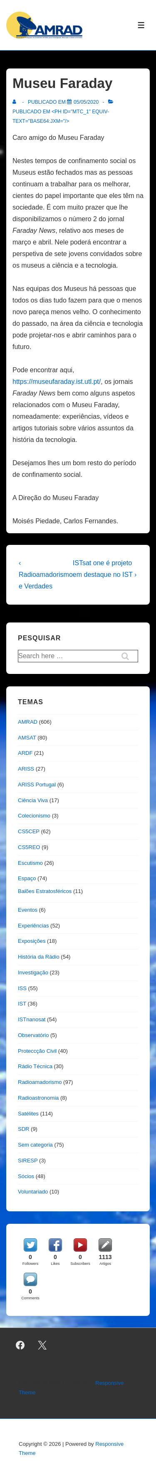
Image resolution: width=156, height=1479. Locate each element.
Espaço (27, 878)
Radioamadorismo (40, 1082)
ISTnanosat (32, 1019)
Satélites (28, 1113)
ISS (22, 988)
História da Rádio (38, 957)
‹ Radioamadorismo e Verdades (46, 574)
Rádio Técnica (35, 1066)
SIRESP (27, 1160)
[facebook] (20, 1345)
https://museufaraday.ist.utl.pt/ (56, 381)
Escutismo (30, 863)
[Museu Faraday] (86, 102)
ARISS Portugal (37, 784)
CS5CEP (29, 831)
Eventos (27, 910)
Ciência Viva (33, 800)
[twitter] (42, 1345)
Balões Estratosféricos (45, 891)
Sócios (26, 1176)
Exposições (31, 941)
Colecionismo (34, 816)
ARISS (26, 769)
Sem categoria (35, 1145)
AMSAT (27, 738)
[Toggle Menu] (141, 25)
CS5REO (29, 847)
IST (22, 1004)
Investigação (33, 972)
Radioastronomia (38, 1098)
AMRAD (27, 722)
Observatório (33, 1035)
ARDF (25, 753)
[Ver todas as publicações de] (16, 102)
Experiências (33, 926)
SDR (23, 1129)
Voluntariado (33, 1192)
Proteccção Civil (37, 1051)
